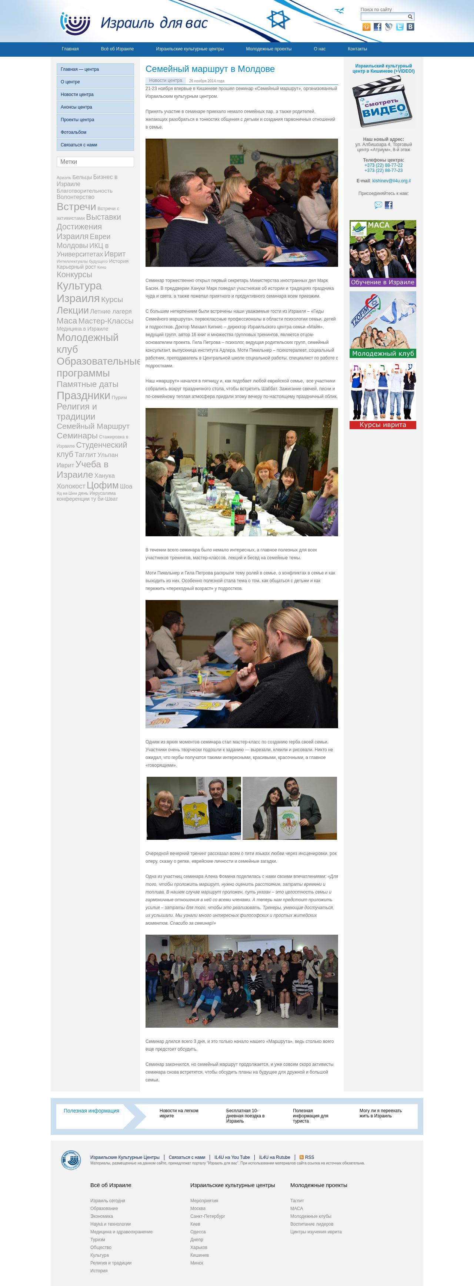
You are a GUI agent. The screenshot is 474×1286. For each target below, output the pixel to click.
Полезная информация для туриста (310, 1116)
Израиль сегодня (107, 1200)
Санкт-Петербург (207, 1216)
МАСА (296, 1208)
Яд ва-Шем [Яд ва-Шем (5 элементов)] (67, 493)
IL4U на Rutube (274, 1157)
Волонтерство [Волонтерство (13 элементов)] (75, 197)
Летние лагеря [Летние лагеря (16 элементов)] (111, 311)
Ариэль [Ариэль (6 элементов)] (64, 177)
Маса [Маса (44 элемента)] (67, 320)
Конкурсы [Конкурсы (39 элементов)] (74, 274)
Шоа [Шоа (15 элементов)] (126, 486)
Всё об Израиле (117, 49)
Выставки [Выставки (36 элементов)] (103, 217)
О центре (70, 81)
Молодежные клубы (310, 1216)
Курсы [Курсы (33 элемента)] (112, 299)
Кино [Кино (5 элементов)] (101, 267)
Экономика (101, 1216)
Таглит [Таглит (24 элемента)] (85, 454)
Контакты (357, 49)
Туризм (97, 1239)
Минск (196, 1263)
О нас (320, 49)
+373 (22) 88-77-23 (383, 170)
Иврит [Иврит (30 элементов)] (115, 254)
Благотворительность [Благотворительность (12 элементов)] (85, 191)
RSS (309, 1157)
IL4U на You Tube (232, 1157)
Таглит (297, 1200)
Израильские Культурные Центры (125, 1157)
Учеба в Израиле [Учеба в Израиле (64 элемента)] (83, 469)
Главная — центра (80, 69)
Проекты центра (77, 119)
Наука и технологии (110, 1224)
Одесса (198, 1231)
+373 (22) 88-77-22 (383, 165)
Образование (104, 1208)
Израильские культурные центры (190, 49)
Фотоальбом (73, 132)
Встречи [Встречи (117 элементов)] (76, 206)
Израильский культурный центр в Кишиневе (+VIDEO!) (384, 68)
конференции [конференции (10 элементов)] (73, 499)
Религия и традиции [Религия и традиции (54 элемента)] (77, 411)
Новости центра (77, 94)
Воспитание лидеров (311, 1224)
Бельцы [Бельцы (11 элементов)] (82, 177)
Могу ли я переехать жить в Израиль (381, 1113)
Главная (70, 49)
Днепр (196, 1239)
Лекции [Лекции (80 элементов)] (73, 310)
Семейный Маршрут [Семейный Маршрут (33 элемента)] (93, 426)
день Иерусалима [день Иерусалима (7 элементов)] (97, 493)
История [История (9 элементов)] (118, 261)
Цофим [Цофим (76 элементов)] (103, 485)
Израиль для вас (129, 21)
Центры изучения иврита (316, 1231)
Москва (198, 1208)
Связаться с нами (79, 145)
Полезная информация (91, 1111)
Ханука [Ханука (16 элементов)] (104, 475)
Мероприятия (204, 1200)
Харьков (198, 1247)
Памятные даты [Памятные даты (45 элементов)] (87, 384)
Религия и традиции (110, 1263)
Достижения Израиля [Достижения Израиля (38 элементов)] (79, 231)
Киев (195, 1224)
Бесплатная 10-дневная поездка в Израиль (245, 1116)
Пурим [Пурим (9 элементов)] (119, 397)
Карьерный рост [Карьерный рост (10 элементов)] (76, 267)
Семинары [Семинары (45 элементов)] (77, 435)
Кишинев (199, 1255)
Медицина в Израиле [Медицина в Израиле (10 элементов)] (83, 329)
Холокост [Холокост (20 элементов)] (71, 486)
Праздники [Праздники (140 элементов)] (83, 395)
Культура (99, 1255)
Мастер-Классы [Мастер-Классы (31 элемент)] (106, 320)
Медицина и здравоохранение (121, 1231)
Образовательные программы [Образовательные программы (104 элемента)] (100, 367)
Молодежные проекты (269, 49)
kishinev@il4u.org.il (392, 180)
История (99, 1270)
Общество (100, 1247)
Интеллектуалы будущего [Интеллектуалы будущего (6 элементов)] (82, 261)
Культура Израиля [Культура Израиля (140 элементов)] (79, 291)
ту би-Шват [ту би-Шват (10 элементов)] (104, 499)
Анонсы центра (76, 107)
